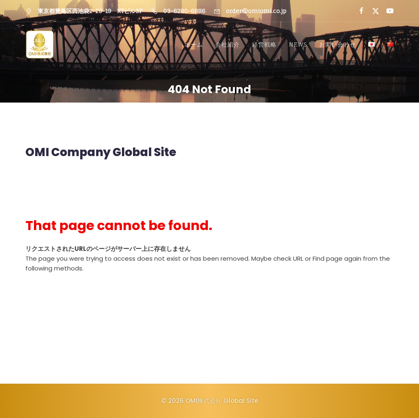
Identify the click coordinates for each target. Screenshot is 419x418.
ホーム (194, 44)
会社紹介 (227, 44)
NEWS (298, 44)
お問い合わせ (337, 44)
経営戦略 (264, 44)
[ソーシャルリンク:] (358, 11)
